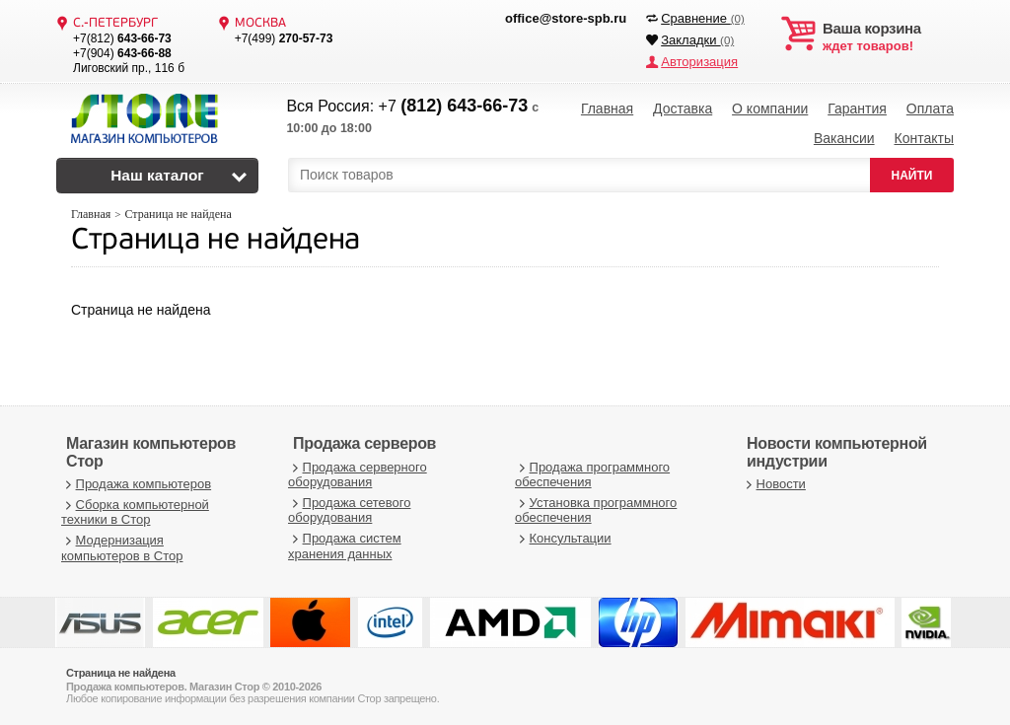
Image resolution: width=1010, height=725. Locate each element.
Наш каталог (157, 175)
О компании (770, 108)
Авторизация (699, 61)
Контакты (923, 138)
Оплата (930, 108)
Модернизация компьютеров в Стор (121, 547)
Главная (607, 108)
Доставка (682, 108)
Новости (774, 482)
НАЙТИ (912, 174)
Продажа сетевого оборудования (349, 509)
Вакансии (844, 138)
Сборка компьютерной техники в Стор (135, 511)
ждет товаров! (888, 37)
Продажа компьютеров (136, 482)
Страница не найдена (215, 240)
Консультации (563, 537)
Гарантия (857, 108)
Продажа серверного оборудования (357, 474)
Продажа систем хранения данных (344, 545)
